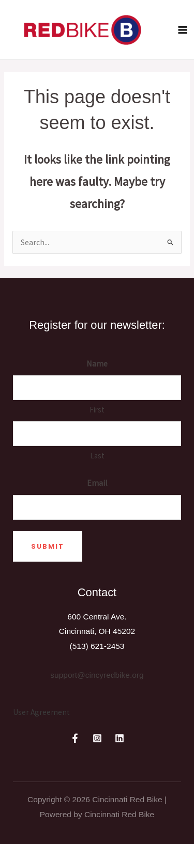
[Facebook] (75, 738)
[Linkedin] (119, 738)
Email (97, 482)
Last (97, 455)
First (97, 410)
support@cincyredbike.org (96, 675)
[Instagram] (97, 738)
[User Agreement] (41, 712)
